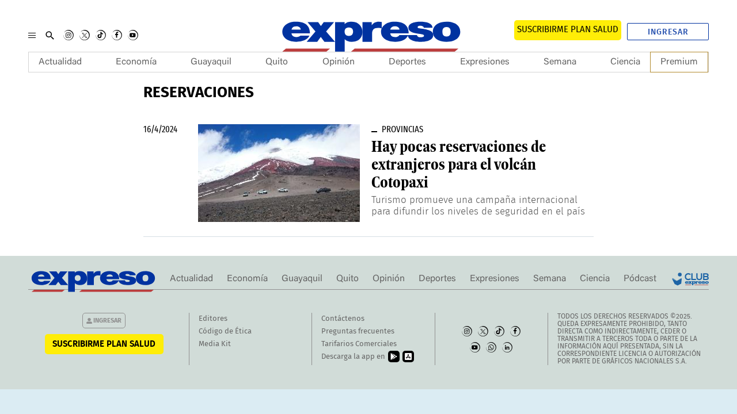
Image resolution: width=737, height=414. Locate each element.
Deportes (407, 62)
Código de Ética (225, 331)
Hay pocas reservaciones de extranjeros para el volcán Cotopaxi (458, 164)
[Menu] (32, 35)
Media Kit (215, 344)
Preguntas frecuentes (357, 331)
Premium (679, 62)
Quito (276, 62)
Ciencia (625, 62)
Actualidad (60, 62)
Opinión (338, 62)
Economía (136, 62)
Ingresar (668, 32)
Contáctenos (342, 319)
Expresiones (485, 62)
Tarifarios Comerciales (359, 344)
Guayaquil (211, 62)
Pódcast (640, 278)
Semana (560, 62)
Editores (213, 319)
